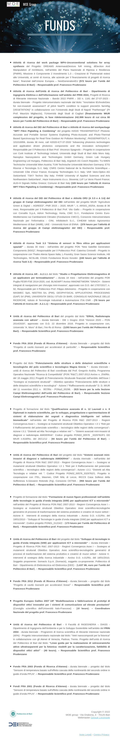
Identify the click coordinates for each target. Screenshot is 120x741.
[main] (60, 26)
